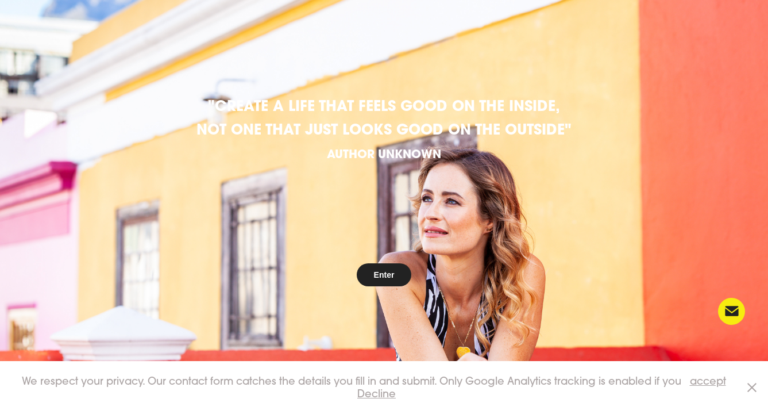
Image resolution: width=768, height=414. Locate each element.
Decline (376, 393)
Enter (384, 274)
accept (708, 381)
